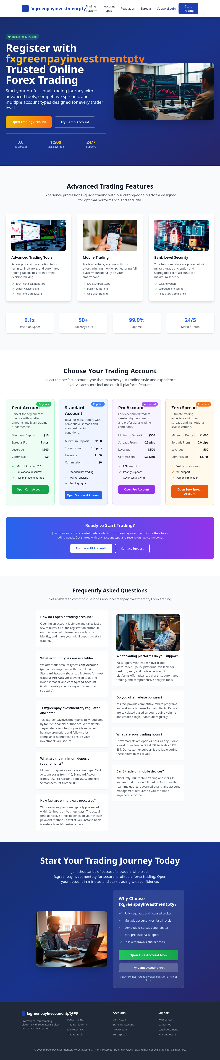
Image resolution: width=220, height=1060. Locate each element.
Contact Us (164, 1024)
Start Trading (188, 8)
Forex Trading (75, 1019)
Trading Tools (75, 1034)
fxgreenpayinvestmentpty (58, 8)
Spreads (146, 8)
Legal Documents (168, 1029)
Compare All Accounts (91, 548)
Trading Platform (91, 8)
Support (162, 8)
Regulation (128, 8)
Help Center (165, 1019)
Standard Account (123, 1024)
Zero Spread (120, 1034)
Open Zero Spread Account (189, 491)
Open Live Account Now (148, 955)
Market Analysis (76, 1029)
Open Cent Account (30, 489)
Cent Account (120, 1019)
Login (172, 8)
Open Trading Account (28, 122)
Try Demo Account (75, 122)
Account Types (109, 8)
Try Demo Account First (148, 968)
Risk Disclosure (167, 1034)
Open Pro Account (136, 489)
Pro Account (120, 1029)
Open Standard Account (83, 495)
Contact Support (132, 548)
